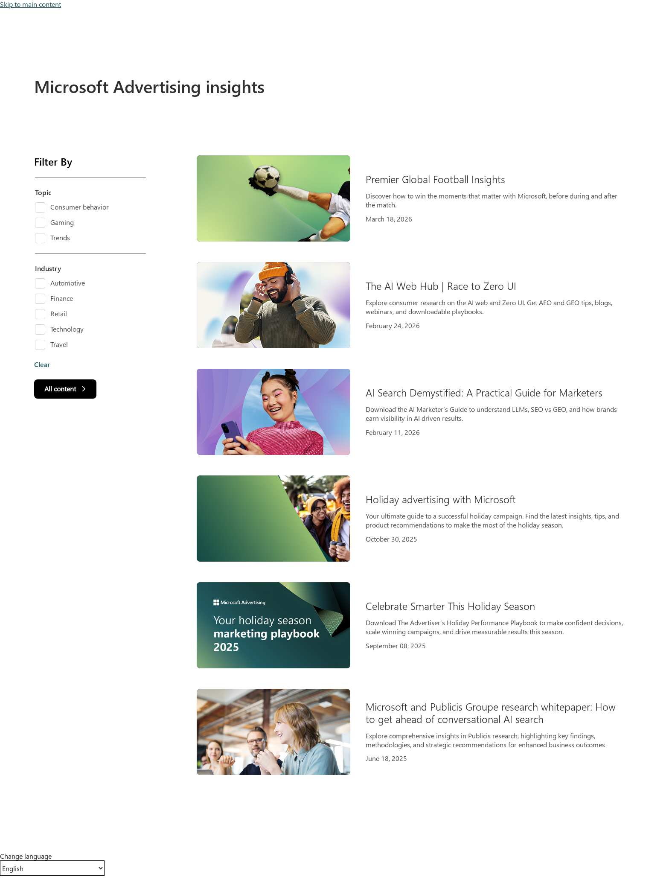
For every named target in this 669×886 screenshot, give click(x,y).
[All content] (65, 389)
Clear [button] (42, 364)
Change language (26, 856)
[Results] (418, 465)
